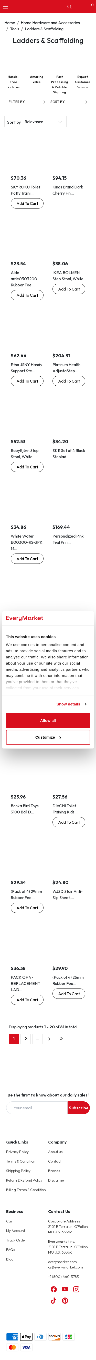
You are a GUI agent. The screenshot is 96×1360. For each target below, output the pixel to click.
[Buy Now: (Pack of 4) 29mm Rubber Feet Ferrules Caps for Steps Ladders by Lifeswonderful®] (27, 908)
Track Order (16, 1240)
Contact (54, 1161)
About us (55, 1151)
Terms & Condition (20, 1161)
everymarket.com (62, 1261)
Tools (14, 28)
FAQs (10, 1249)
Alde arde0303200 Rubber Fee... (24, 278)
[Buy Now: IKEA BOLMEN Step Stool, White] (68, 289)
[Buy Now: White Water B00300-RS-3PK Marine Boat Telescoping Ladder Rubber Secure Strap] (27, 559)
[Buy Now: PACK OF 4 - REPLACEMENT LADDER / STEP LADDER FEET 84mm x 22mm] (27, 1000)
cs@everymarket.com (65, 1267)
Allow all (48, 720)
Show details (68, 704)
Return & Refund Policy (24, 1180)
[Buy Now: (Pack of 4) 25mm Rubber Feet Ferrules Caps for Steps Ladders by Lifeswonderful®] (68, 994)
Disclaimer (56, 1180)
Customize (48, 737)
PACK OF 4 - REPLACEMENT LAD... (25, 983)
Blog (10, 1259)
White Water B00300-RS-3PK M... (26, 542)
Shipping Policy (18, 1170)
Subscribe (79, 1107)
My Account (15, 1230)
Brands (54, 1170)
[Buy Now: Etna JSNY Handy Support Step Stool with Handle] (27, 381)
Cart (10, 1221)
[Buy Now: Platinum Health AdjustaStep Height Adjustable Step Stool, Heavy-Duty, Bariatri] (68, 381)
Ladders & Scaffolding (44, 28)
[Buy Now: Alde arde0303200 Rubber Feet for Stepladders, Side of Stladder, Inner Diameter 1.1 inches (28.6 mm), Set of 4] (27, 295)
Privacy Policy (17, 1151)
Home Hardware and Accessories (50, 22)
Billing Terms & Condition (26, 1189)
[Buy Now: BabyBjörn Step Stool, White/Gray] (27, 467)
